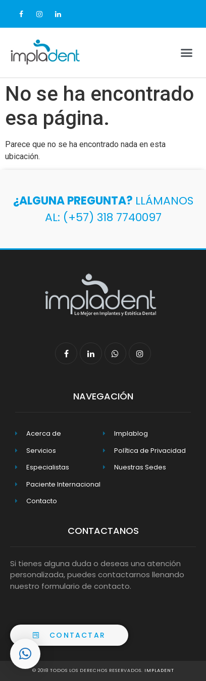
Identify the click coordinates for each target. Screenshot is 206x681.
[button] (69, 635)
